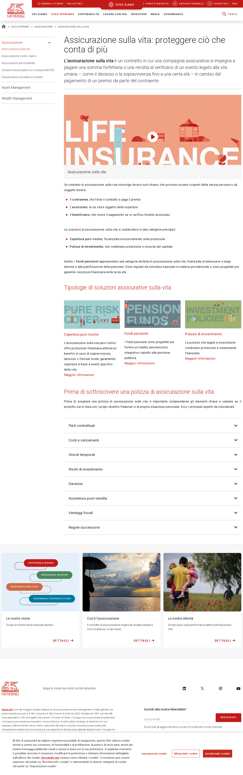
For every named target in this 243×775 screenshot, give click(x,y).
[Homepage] (4, 27)
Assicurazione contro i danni (19, 56)
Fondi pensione (136, 333)
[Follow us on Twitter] (202, 689)
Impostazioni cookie (154, 754)
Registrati (229, 717)
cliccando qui (50, 759)
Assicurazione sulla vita (16, 49)
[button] (229, 14)
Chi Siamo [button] (39, 14)
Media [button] (155, 14)
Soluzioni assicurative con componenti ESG (28, 70)
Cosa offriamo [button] (62, 14)
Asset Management (16, 87)
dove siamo (125, 4)
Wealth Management (17, 98)
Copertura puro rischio (81, 334)
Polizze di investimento (203, 334)
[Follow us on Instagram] (220, 689)
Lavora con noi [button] (115, 14)
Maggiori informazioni (79, 375)
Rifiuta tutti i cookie (186, 754)
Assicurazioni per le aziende (18, 63)
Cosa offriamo (20, 26)
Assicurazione (43, 26)
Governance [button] (173, 14)
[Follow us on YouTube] (238, 689)
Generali (7, 710)
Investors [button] (139, 14)
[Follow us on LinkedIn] (184, 689)
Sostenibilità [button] (88, 14)
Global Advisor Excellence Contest (22, 77)
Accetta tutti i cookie (217, 754)
